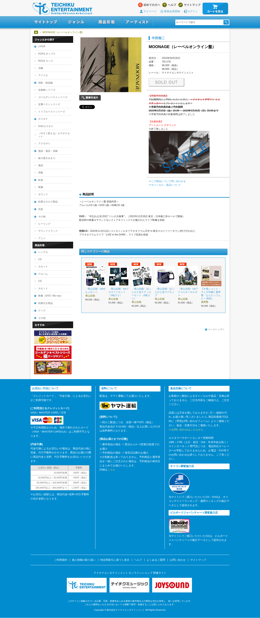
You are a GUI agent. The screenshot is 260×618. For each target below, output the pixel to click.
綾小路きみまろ (46, 158)
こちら (111, 469)
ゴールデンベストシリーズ (52, 97)
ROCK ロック (45, 60)
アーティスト (137, 22)
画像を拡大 (90, 97)
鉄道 (40, 180)
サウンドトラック (48, 231)
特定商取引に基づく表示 (114, 560)
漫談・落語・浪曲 (48, 151)
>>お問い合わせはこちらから (186, 429)
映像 (40, 187)
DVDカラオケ (45, 126)
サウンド (43, 194)
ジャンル (76, 22)
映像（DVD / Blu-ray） (50, 295)
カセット (43, 266)
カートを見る (215, 8)
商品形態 (107, 22)
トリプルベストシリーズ (51, 111)
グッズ (42, 310)
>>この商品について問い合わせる (167, 181)
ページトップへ (214, 329)
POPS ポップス (46, 53)
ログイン (192, 11)
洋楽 (40, 209)
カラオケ (43, 119)
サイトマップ (189, 5)
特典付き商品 (45, 303)
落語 (40, 165)
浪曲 (40, 172)
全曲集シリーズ (46, 89)
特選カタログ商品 (48, 201)
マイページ (150, 11)
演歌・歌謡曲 (45, 82)
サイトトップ (45, 22)
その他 (42, 216)
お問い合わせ (178, 560)
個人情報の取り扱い (84, 560)
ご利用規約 (60, 560)
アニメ (42, 238)
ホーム (36, 32)
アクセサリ (44, 143)
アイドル (43, 75)
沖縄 (40, 68)
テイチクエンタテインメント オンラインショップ (62, 8)
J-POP (42, 46)
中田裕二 (158, 38)
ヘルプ (169, 5)
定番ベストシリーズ (49, 104)
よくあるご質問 (156, 560)
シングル (43, 252)
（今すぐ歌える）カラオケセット (54, 135)
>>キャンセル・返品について (165, 184)
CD (40, 259)
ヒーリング (44, 223)
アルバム (43, 274)
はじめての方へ (149, 5)
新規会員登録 (172, 11)
